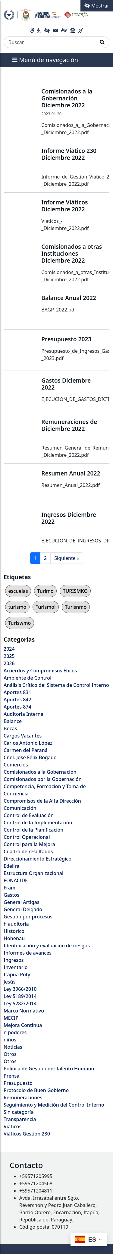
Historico (14, 931)
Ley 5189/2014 (20, 996)
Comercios (16, 764)
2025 (9, 656)
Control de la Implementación (38, 822)
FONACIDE (16, 880)
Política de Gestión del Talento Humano (49, 1068)
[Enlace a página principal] (46, 14)
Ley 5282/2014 (20, 1003)
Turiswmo (19, 623)
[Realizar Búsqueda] (102, 42)
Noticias (13, 1047)
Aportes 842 (17, 699)
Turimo (45, 591)
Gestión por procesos (28, 916)
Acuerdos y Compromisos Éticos (40, 670)
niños (10, 1039)
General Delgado (23, 909)
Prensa (11, 1075)
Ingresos (14, 960)
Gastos (11, 895)
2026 (9, 663)
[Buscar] (50, 42)
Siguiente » (66, 558)
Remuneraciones (23, 1097)
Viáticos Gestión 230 (27, 1133)
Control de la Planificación (33, 829)
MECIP (11, 1018)
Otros (10, 1054)
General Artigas (21, 902)
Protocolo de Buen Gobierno (36, 1090)
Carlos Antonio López (28, 743)
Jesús (9, 981)
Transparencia (20, 1119)
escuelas (18, 591)
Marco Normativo (24, 1010)
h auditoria (16, 924)
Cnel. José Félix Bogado (30, 757)
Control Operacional (27, 837)
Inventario (16, 967)
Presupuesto (18, 1083)
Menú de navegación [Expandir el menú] (45, 60)
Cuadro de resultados (28, 851)
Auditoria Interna (23, 714)
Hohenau (14, 938)
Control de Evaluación (29, 815)
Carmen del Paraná (26, 750)
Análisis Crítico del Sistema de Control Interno (56, 685)
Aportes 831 (17, 692)
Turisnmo (75, 607)
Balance (13, 721)
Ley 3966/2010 (20, 989)
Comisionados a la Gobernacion (40, 772)
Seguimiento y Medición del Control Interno (54, 1104)
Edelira (11, 866)
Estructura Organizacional (33, 873)
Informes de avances (28, 952)
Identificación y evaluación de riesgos (47, 945)
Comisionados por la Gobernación (43, 779)
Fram (9, 887)
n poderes (15, 1032)
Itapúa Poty (17, 974)
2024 (9, 649)
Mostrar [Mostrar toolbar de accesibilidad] (96, 5)
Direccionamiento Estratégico (37, 858)
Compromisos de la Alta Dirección (42, 801)
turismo (17, 607)
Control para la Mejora (29, 844)
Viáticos (12, 1126)
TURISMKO (75, 591)
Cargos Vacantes (23, 735)
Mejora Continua (23, 1025)
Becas (10, 728)
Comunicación (20, 808)
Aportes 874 (17, 706)
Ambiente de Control (27, 677)
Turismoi (45, 607)
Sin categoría (19, 1112)
